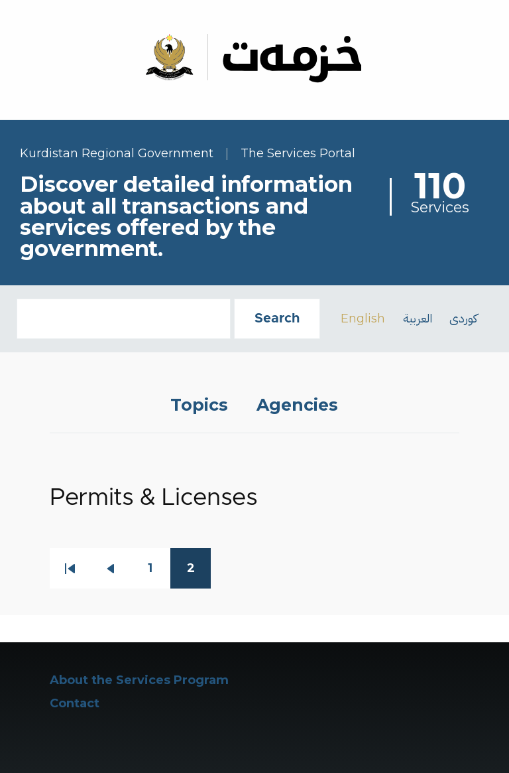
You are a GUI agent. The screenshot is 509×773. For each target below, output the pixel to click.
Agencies (297, 405)
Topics (199, 405)
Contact (74, 703)
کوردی (463, 318)
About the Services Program (139, 680)
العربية (417, 318)
